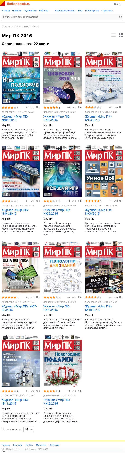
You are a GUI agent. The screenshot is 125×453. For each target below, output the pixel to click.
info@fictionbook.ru (11, 449)
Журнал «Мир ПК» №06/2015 (98, 211)
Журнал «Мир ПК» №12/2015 (56, 401)
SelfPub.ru (54, 445)
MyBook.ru (41, 445)
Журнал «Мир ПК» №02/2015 (56, 118)
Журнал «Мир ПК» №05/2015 (56, 211)
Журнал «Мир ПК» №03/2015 (98, 118)
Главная (6, 26)
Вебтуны (43, 10)
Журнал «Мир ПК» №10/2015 (98, 308)
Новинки (16, 10)
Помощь (6, 445)
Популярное (92, 10)
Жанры (6, 10)
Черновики (107, 10)
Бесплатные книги (65, 10)
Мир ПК (6, 125)
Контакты (17, 445)
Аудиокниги (30, 10)
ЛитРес (29, 445)
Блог (80, 10)
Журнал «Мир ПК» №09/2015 (56, 308)
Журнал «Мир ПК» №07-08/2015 (19, 308)
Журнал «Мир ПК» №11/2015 (15, 401)
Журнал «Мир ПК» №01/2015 (15, 118)
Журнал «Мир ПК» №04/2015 (15, 211)
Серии (17, 26)
